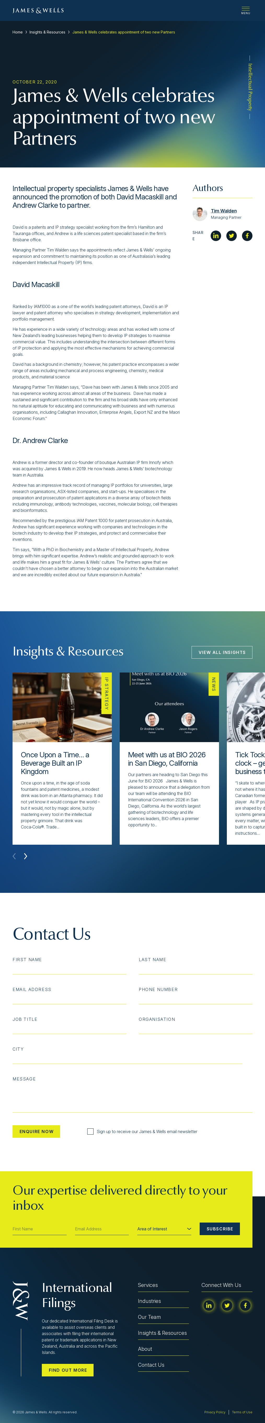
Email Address (32, 989)
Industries (149, 1301)
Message (24, 1079)
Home (18, 32)
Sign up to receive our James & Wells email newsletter (142, 1131)
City (18, 1049)
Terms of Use (242, 1412)
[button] (25, 856)
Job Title (25, 1019)
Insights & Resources (47, 32)
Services (148, 1285)
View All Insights (222, 652)
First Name (27, 959)
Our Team (149, 1317)
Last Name (152, 959)
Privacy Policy (215, 1412)
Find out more (68, 1370)
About (145, 1349)
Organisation (157, 1019)
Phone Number (158, 989)
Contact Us (151, 1365)
